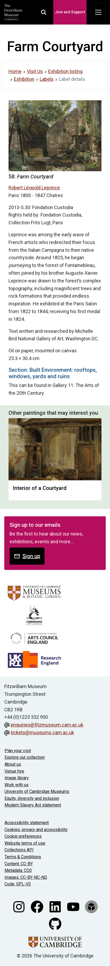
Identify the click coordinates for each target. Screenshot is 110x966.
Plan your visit (18, 750)
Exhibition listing (65, 71)
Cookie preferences (23, 836)
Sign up (27, 556)
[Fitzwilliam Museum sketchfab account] (91, 906)
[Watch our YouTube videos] (74, 906)
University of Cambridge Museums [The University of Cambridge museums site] (37, 791)
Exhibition (24, 79)
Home (15, 71)
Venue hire (14, 771)
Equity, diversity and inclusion (32, 798)
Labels (47, 79)
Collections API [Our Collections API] (19, 849)
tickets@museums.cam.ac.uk (42, 732)
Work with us (16, 784)
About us (13, 764)
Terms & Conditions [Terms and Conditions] (23, 856)
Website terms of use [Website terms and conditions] (25, 843)
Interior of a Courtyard (40, 488)
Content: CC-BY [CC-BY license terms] (19, 863)
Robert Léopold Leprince (34, 187)
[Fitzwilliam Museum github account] (55, 923)
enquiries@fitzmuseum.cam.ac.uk (47, 725)
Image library (17, 777)
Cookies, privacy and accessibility (36, 829)
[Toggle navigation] (98, 12)
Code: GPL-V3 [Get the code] (18, 884)
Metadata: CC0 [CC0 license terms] (18, 870)
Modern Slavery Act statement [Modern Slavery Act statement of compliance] (33, 805)
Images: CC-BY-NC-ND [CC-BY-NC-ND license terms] (26, 877)
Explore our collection (25, 757)
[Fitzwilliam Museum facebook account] (37, 906)
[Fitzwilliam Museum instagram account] (19, 906)
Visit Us (35, 71)
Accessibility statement (27, 822)
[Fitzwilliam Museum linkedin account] (56, 906)
